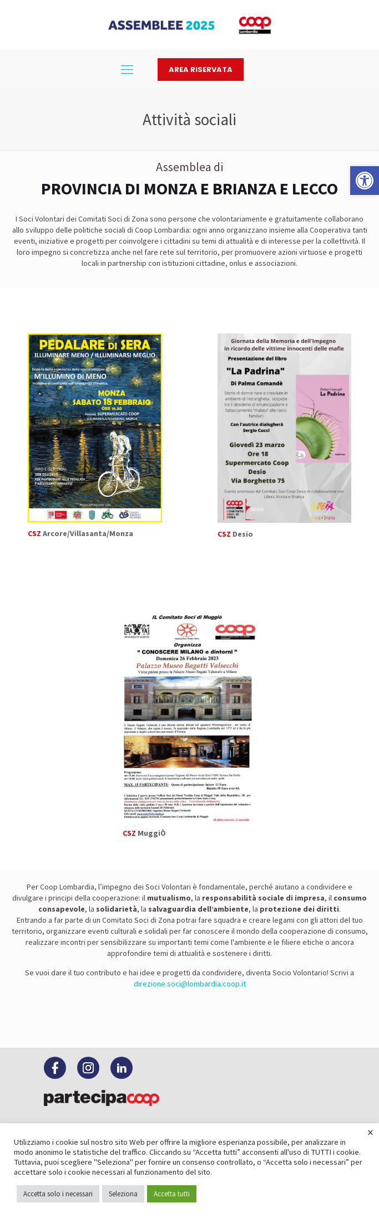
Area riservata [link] (201, 69)
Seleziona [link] (123, 1194)
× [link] (370, 1132)
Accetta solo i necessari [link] (58, 1194)
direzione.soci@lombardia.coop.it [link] (190, 984)
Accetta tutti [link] (172, 1194)
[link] (364, 180)
